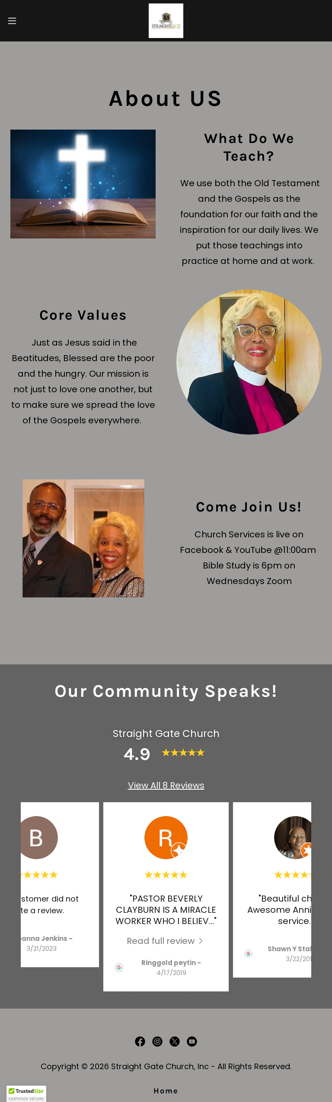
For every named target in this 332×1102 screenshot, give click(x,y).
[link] (166, 20)
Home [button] (166, 1091)
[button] (27, 20)
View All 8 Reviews (166, 785)
